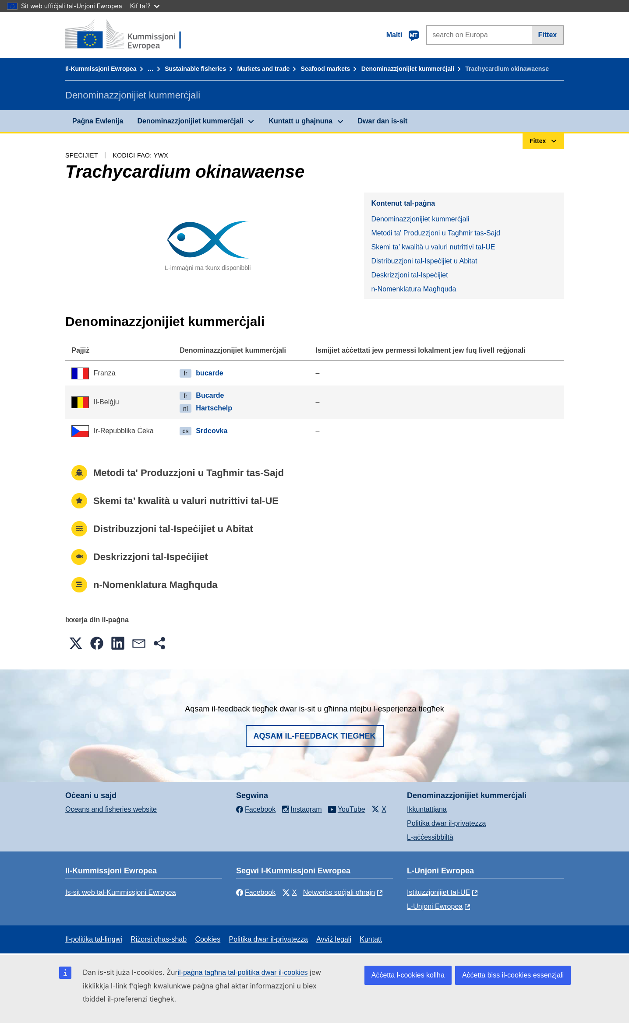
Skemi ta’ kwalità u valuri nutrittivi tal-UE (433, 247)
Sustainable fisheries (195, 68)
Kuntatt (371, 939)
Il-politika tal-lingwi (93, 939)
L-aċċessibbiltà (430, 837)
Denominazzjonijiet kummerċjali (407, 68)
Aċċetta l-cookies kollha (408, 975)
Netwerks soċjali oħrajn (339, 892)
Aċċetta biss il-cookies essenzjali (513, 975)
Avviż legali (333, 939)
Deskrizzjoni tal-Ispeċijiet (409, 275)
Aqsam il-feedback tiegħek (315, 736)
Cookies (207, 939)
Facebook (256, 892)
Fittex (547, 35)
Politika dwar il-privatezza (446, 823)
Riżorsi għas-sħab (159, 939)
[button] (76, 643)
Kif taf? (144, 6)
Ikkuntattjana (427, 809)
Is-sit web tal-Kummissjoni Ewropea (120, 892)
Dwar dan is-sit (383, 121)
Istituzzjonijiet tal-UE (438, 892)
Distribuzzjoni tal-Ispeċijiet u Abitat (424, 261)
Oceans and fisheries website (111, 809)
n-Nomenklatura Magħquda (413, 289)
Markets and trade (263, 68)
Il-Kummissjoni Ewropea (101, 68)
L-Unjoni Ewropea (435, 906)
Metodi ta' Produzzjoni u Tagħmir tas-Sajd (435, 233)
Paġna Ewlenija (97, 121)
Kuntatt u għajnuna (300, 121)
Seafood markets (325, 68)
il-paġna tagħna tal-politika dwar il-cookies (243, 972)
